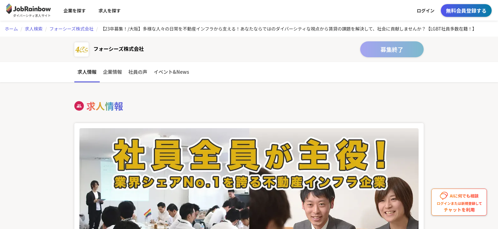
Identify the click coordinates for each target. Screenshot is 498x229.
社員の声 (137, 71)
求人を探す (109, 10)
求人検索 (34, 28)
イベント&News (171, 71)
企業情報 (112, 71)
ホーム (11, 28)
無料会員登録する (466, 10)
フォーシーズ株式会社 (72, 28)
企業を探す (75, 10)
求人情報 (87, 71)
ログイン (425, 10)
